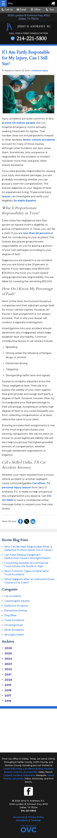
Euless (39, 768)
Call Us (7, 9)
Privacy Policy (36, 817)
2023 (7, 663)
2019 (6, 685)
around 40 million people (18, 122)
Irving (19, 768)
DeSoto (18, 772)
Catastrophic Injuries (17, 600)
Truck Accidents (14, 620)
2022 (7, 669)
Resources (19, 817)
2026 (7, 648)
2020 (7, 679)
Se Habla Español (25, 200)
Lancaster (18, 778)
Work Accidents (14, 629)
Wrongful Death (14, 634)
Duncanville (30, 772)
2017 (6, 695)
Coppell (7, 775)
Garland (17, 775)
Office (35, 9)
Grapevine (29, 775)
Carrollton (29, 768)
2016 (6, 700)
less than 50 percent (36, 233)
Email (21, 9)
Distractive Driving (15, 610)
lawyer (6, 196)
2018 (6, 690)
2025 (7, 653)
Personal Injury (40, 70)
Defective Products (16, 605)
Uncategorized (13, 625)
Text (51, 9)
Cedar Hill (8, 768)
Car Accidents (12, 596)
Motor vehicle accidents (39, 139)
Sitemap (36, 820)
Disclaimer (22, 820)
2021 (6, 674)
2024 (7, 658)
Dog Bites (10, 615)
